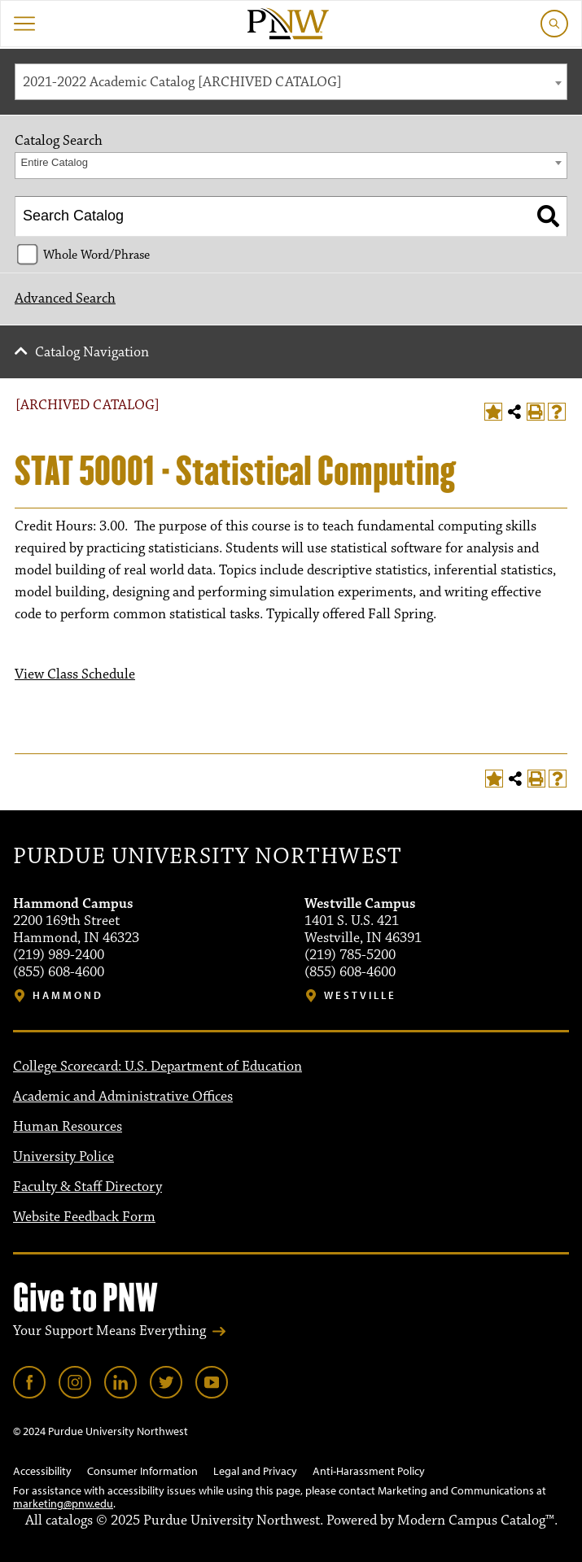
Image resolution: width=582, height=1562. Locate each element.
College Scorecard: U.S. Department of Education (157, 1067)
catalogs (69, 1520)
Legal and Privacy (255, 1471)
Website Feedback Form (84, 1217)
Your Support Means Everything (109, 1331)
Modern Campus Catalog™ (475, 1520)
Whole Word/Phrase (96, 255)
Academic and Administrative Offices (123, 1097)
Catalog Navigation (92, 352)
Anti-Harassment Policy (369, 1471)
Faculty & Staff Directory (87, 1187)
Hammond (68, 995)
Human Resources (67, 1127)
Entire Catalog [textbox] (54, 162)
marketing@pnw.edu (63, 1503)
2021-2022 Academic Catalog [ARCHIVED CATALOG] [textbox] (182, 82)
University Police (63, 1157)
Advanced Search (65, 299)
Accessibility (42, 1471)
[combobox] (291, 81)
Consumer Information (142, 1471)
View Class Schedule (75, 674)
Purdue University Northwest (207, 856)
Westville (360, 995)
